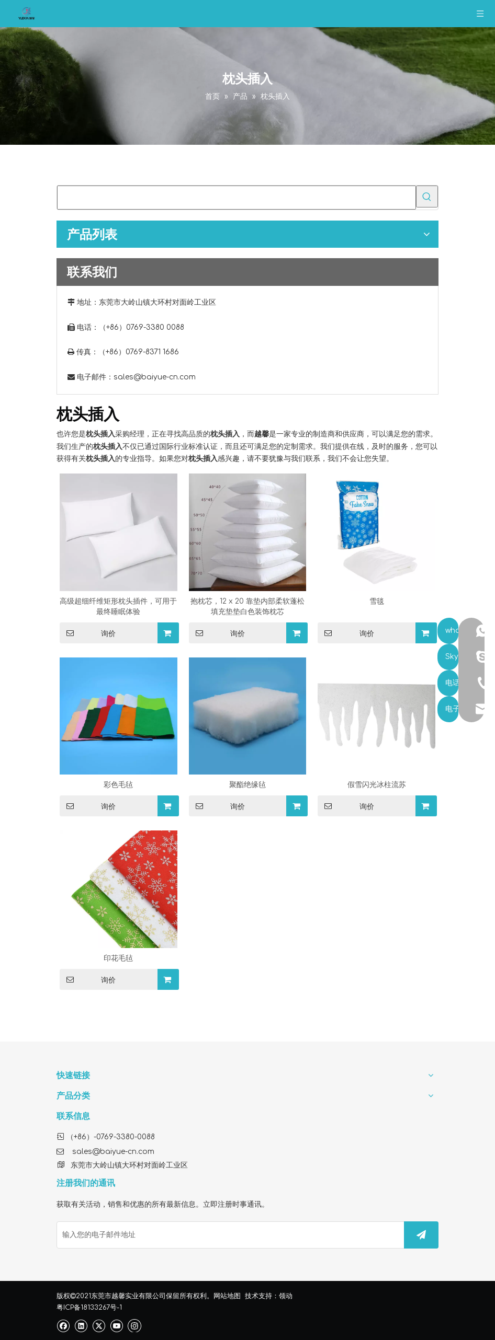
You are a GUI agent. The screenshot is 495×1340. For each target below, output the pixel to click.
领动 (285, 1296)
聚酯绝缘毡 (247, 785)
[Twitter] (98, 1325)
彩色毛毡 (118, 785)
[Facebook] (63, 1325)
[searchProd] (236, 198)
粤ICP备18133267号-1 (89, 1307)
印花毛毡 (118, 958)
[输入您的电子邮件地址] (228, 1235)
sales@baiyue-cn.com (155, 377)
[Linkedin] (80, 1325)
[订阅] (421, 1235)
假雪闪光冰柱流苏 (376, 785)
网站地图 (227, 1296)
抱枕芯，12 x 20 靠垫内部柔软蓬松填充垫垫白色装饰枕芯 (247, 606)
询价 (88, 632)
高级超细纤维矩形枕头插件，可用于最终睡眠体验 (118, 606)
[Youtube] (116, 1325)
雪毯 (376, 601)
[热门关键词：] (427, 196)
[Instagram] (134, 1325)
